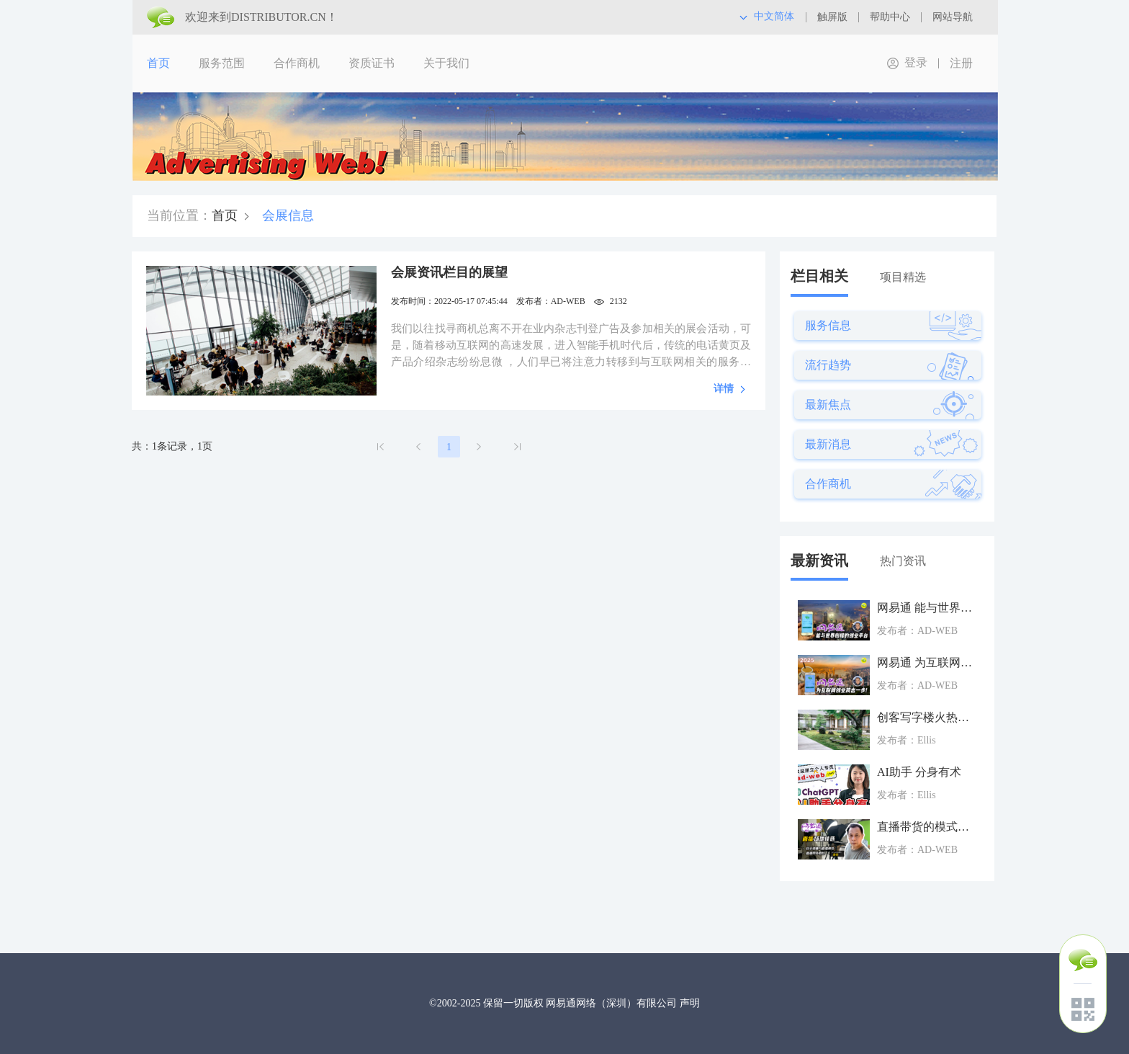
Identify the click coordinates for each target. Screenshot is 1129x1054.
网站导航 (952, 17)
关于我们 (446, 63)
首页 (158, 63)
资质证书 (371, 63)
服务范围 (222, 63)
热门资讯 (903, 561)
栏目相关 (819, 276)
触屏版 (832, 17)
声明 (690, 1003)
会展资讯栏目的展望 (449, 272)
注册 (961, 63)
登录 (915, 62)
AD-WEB (568, 301)
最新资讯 (819, 560)
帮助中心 (890, 17)
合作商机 (297, 63)
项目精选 (903, 277)
